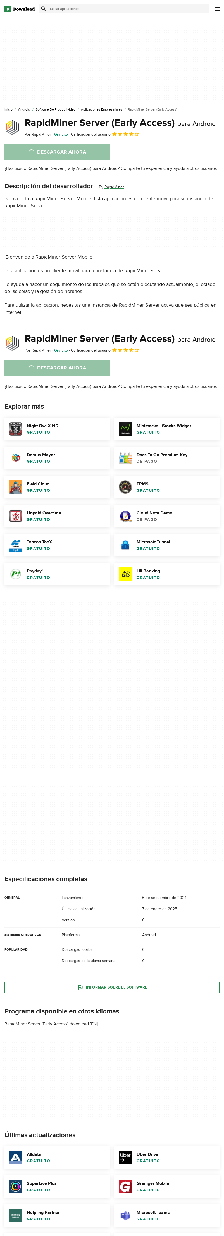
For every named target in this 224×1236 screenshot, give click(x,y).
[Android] (24, 110)
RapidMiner (114, 187)
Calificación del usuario (105, 134)
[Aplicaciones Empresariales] (101, 110)
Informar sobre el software (112, 987)
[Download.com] (19, 9)
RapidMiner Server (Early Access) (120, 123)
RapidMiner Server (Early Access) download (46, 1024)
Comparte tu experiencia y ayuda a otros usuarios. (169, 168)
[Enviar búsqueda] (43, 8)
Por (38, 134)
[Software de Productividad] (55, 110)
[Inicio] (8, 110)
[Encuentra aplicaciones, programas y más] (124, 8)
